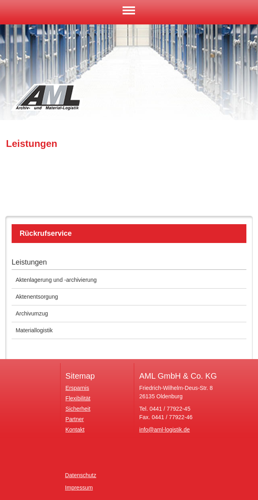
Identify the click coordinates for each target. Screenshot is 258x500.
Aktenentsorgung (37, 296)
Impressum (79, 487)
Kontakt (74, 429)
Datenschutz (80, 475)
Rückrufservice (46, 233)
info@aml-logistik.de (164, 429)
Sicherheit (77, 409)
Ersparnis (77, 388)
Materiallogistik (34, 330)
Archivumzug (32, 313)
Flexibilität (77, 398)
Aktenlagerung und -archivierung (56, 280)
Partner (74, 419)
